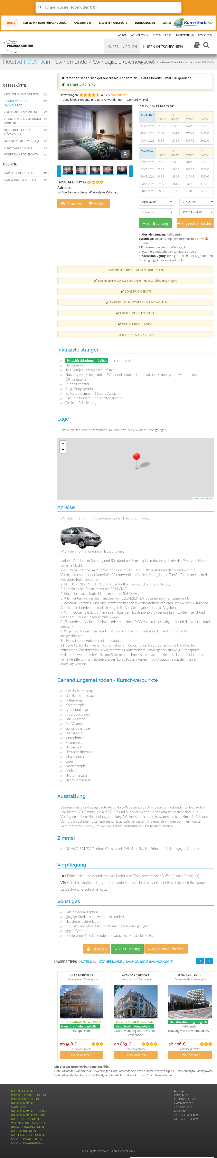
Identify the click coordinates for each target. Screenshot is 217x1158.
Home (143, 62)
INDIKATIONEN (145, 23)
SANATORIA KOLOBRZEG (26, 1139)
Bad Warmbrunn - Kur (25, 180)
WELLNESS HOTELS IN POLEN (29, 1123)
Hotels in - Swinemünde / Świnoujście (170, 62)
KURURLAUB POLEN (23, 1131)
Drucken (71, 203)
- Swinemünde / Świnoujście (25, 103)
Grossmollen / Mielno (25, 112)
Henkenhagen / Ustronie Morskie (25, 121)
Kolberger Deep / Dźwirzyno (25, 132)
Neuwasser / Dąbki (25, 148)
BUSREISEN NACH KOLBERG (28, 1111)
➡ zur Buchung (155, 223)
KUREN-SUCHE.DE (22, 1091)
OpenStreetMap (207, 498)
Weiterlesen (119, 95)
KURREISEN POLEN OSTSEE (28, 1135)
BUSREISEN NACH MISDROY (28, 1115)
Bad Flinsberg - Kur (25, 173)
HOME (11, 23)
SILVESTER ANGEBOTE (113, 23)
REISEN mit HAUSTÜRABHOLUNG (44, 23)
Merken (98, 203)
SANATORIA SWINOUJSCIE (27, 1143)
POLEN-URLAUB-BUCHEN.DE (29, 1095)
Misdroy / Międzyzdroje (25, 141)
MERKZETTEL (185, 35)
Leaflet (196, 498)
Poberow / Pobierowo (25, 154)
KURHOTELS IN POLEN (25, 1119)
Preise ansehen (81, 1055)
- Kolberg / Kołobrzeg (25, 94)
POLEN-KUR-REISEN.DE (25, 1099)
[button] (136, 460)
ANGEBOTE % (82, 23)
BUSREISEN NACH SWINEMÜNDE (22, 1105)
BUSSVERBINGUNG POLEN (27, 1127)
